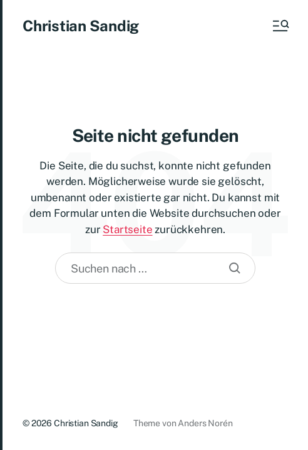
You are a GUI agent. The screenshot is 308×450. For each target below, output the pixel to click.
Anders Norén (205, 423)
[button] (279, 25)
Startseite (127, 229)
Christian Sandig (81, 25)
